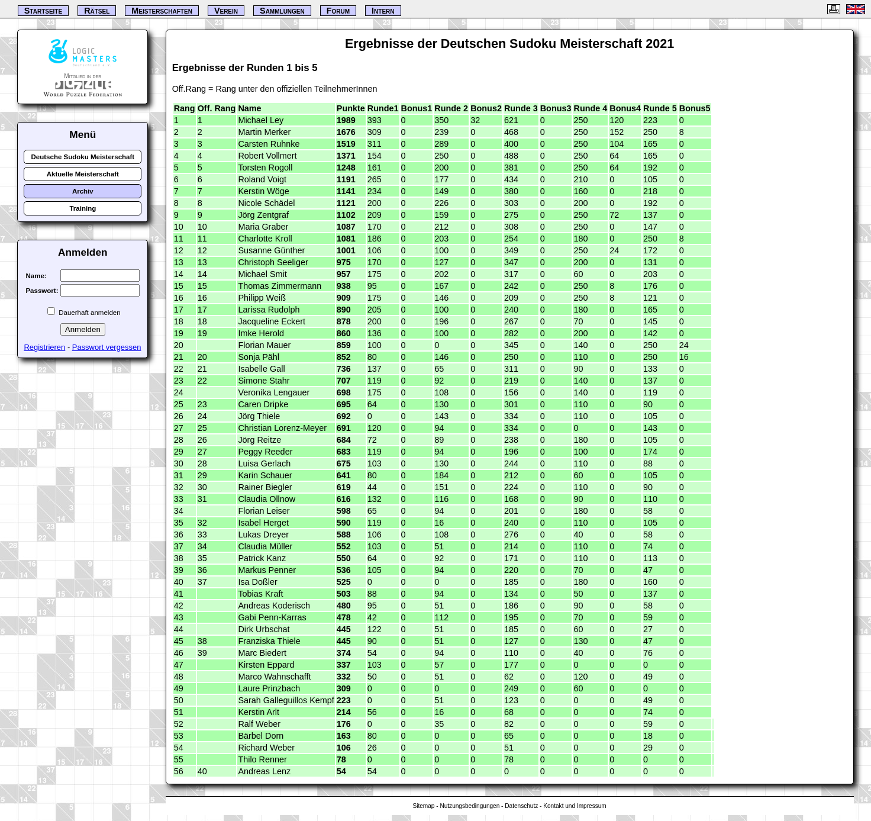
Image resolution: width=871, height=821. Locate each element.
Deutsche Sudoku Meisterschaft (82, 156)
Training (82, 208)
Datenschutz (521, 806)
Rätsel (96, 10)
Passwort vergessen (106, 347)
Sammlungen (282, 10)
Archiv (82, 191)
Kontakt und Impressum (574, 806)
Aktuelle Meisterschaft (83, 174)
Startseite (43, 10)
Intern (383, 10)
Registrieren (44, 347)
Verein (226, 10)
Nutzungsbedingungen (469, 806)
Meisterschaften (161, 10)
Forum (338, 10)
